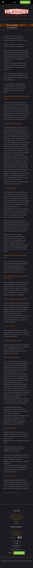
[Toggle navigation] (3, 2)
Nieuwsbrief (16, 535)
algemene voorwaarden (16, 517)
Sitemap (16, 523)
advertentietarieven (16, 515)
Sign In (10, 553)
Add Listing (19, 553)
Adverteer (25, 2)
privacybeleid (16, 519)
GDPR (16, 521)
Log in (15, 2)
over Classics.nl (16, 531)
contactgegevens (16, 533)
